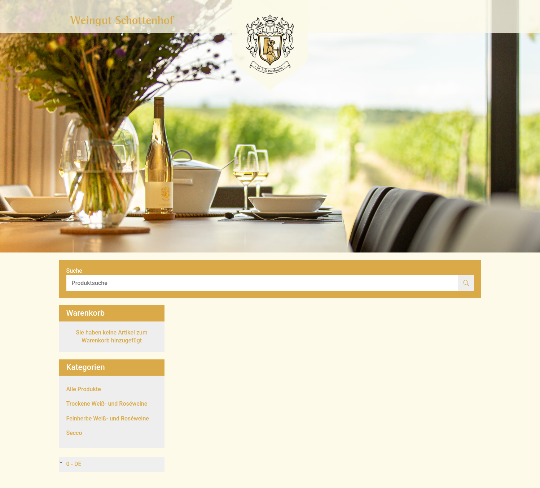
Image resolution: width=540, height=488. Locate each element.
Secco (74, 432)
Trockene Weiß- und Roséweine (107, 403)
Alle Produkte (83, 389)
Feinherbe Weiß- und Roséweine (107, 418)
